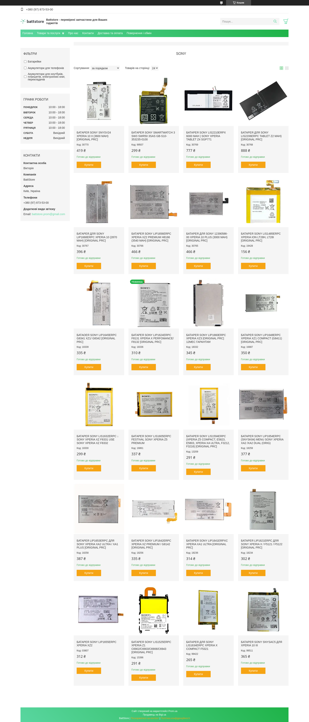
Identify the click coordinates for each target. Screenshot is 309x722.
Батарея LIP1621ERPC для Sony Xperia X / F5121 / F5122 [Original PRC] (261, 544)
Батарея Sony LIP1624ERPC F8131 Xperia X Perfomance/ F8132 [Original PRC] (152, 338)
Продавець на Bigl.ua (154, 714)
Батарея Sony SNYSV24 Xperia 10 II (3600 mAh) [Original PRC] (94, 136)
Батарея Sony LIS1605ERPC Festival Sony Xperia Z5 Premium (151, 440)
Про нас (73, 33)
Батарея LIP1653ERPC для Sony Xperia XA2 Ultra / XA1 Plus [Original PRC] (97, 544)
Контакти (88, 33)
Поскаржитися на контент (145, 718)
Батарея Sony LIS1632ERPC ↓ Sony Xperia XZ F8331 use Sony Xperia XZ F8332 (97, 440)
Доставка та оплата (110, 33)
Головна (27, 33)
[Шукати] (275, 21)
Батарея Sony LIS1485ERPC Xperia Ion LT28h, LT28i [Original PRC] (261, 237)
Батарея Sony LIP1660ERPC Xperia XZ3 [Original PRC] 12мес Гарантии (206, 338)
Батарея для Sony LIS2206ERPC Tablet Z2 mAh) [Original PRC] (261, 136)
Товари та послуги (48, 33)
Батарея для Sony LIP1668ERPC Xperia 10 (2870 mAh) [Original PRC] (97, 237)
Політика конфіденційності (175, 718)
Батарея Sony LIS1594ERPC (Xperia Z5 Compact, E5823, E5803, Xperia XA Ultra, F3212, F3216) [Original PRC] (208, 441)
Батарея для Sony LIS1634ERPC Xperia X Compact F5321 (202, 645)
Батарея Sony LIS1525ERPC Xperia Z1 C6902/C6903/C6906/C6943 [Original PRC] (151, 647)
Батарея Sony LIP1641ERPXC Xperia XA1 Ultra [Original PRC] (207, 544)
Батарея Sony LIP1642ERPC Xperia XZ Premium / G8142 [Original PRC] (151, 544)
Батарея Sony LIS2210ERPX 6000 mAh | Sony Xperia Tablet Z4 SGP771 (206, 136)
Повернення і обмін (139, 33)
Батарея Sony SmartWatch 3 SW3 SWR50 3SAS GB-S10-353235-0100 (153, 136)
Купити (89, 164)
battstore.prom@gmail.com (48, 214)
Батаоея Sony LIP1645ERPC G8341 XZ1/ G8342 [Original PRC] (97, 338)
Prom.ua (172, 711)
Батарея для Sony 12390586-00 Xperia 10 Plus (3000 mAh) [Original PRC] (207, 237)
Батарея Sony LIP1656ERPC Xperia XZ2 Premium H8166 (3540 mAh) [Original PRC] (151, 237)
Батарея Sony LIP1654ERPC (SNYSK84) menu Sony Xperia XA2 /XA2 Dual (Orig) (262, 440)
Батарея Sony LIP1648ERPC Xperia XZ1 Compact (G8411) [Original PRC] (261, 338)
